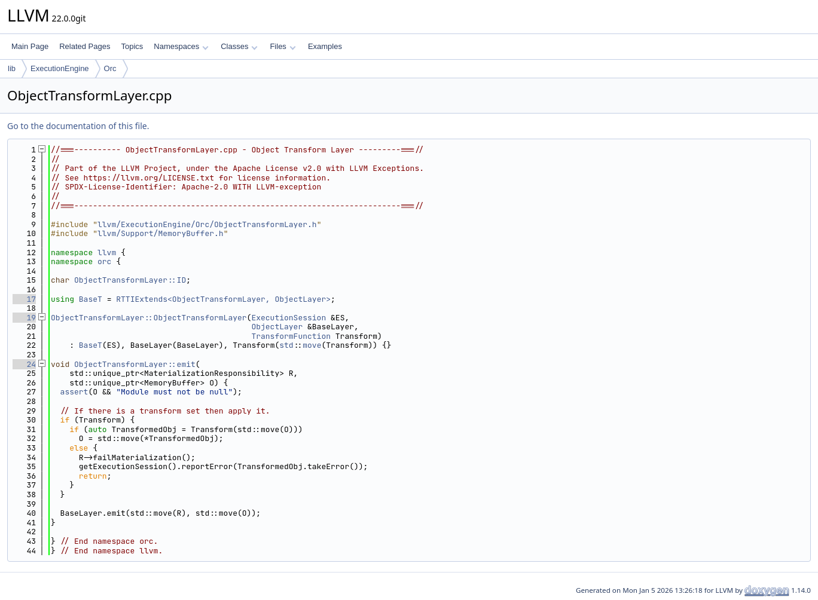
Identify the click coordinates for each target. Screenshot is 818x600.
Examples (325, 46)
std (286, 345)
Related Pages (84, 46)
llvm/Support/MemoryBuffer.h (160, 233)
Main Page (29, 46)
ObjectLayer (277, 327)
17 (24, 299)
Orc (110, 68)
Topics (132, 46)
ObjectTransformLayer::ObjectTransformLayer (149, 318)
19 (24, 318)
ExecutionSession (288, 318)
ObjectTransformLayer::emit (135, 364)
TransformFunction (291, 336)
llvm (106, 252)
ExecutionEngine (59, 68)
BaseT (90, 299)
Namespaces (181, 46)
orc (104, 261)
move (312, 345)
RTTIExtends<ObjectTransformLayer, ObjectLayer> (223, 299)
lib (12, 68)
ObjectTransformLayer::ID (130, 280)
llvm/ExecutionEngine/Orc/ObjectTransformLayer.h (207, 224)
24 (24, 364)
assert (74, 392)
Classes (239, 46)
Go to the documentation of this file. (78, 125)
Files (282, 46)
